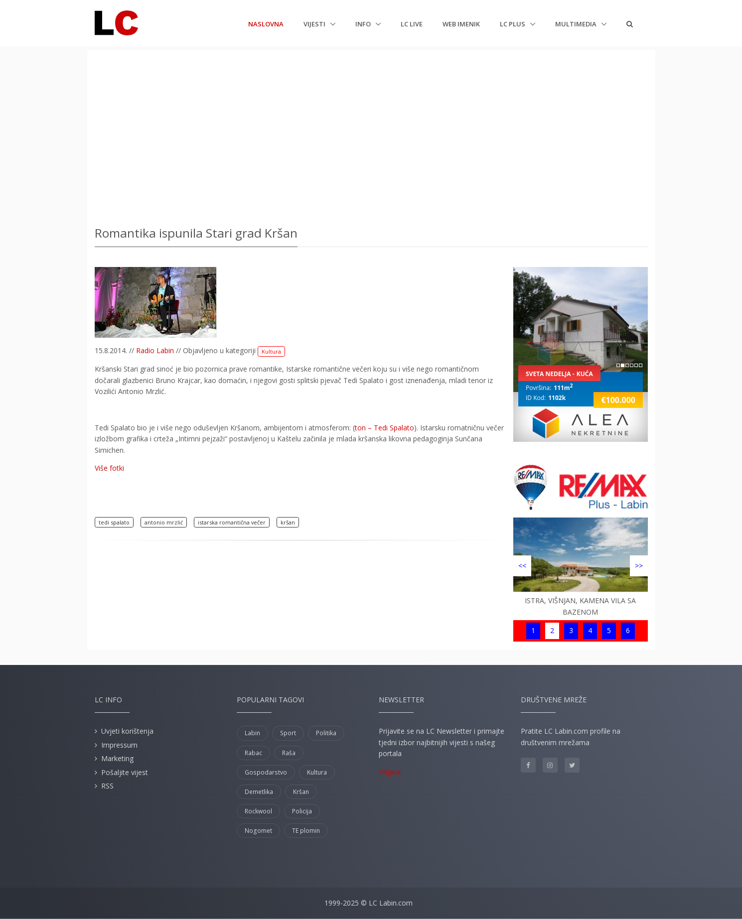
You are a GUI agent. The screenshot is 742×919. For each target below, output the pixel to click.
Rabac (253, 753)
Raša (289, 753)
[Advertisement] (371, 134)
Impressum (119, 745)
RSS (107, 785)
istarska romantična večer (232, 522)
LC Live (412, 23)
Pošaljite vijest (124, 772)
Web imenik (461, 23)
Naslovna (266, 23)
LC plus (513, 23)
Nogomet (258, 830)
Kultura (271, 351)
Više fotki (109, 468)
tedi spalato (114, 522)
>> (639, 565)
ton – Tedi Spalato (384, 427)
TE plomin (306, 830)
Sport (288, 733)
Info (363, 23)
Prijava (390, 772)
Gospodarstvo (266, 772)
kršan (288, 522)
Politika (326, 733)
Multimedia (576, 23)
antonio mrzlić (164, 522)
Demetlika (259, 792)
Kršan (301, 792)
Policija (302, 811)
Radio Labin (155, 350)
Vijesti (315, 23)
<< (522, 565)
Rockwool (258, 811)
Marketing (117, 758)
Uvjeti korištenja (127, 731)
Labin (252, 733)
